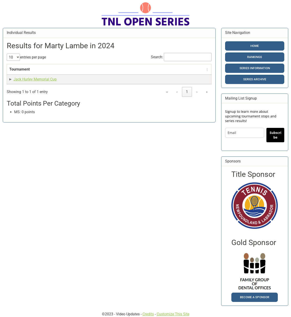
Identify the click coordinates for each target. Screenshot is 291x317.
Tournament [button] (19, 75)
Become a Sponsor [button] (254, 297)
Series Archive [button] (254, 79)
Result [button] (120, 75)
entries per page (33, 57)
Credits (148, 314)
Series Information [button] (254, 68)
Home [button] (254, 46)
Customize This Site (173, 314)
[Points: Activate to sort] (143, 72)
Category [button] (162, 75)
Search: (157, 57)
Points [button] (140, 75)
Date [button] (88, 75)
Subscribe (275, 134)
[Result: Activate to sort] (122, 72)
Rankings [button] (254, 57)
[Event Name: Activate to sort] (66, 72)
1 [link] (187, 103)
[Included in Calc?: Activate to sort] (194, 72)
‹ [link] (177, 103)
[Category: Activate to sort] (165, 72)
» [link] (207, 103)
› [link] (196, 103)
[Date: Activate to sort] (97, 72)
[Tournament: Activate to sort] (28, 72)
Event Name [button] (63, 75)
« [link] (167, 103)
